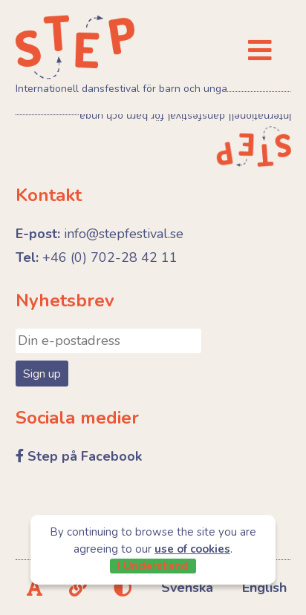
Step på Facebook (84, 456)
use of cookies (192, 549)
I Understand (153, 566)
